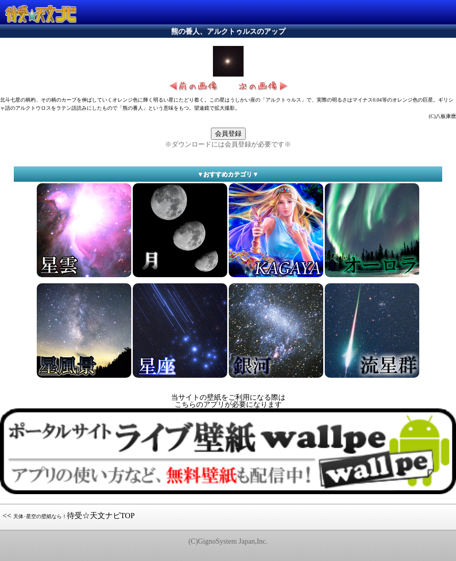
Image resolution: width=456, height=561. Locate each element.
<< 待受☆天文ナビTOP (69, 515)
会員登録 (228, 133)
